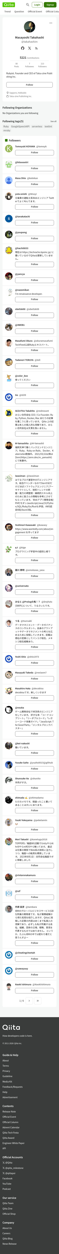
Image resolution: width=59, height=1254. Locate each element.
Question (19, 11)
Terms (6, 1065)
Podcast (7, 1188)
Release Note (9, 1111)
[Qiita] (9, 4)
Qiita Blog (8, 1238)
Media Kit (7, 1081)
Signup (50, 4)
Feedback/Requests (13, 1086)
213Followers (42, 65)
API (4, 1148)
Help (5, 1092)
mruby (6, 130)
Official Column (10, 1122)
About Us (7, 1228)
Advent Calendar (11, 1127)
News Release (10, 1243)
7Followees (29, 65)
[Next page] (29, 1000)
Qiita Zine (7, 1208)
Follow (29, 85)
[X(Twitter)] (29, 48)
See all (53, 121)
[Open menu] (51, 23)
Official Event (35, 11)
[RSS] (36, 48)
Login (37, 4)
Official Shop (9, 1213)
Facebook (7, 1178)
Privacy (6, 1070)
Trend (7, 11)
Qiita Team (8, 1203)
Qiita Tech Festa (11, 1132)
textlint (48, 126)
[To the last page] (37, 1000)
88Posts (16, 65)
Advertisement (10, 1097)
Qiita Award (8, 1137)
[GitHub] (22, 48)
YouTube (7, 1183)
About (6, 1060)
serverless (37, 126)
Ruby (6, 126)
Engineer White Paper (14, 1143)
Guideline (7, 1076)
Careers (6, 1233)
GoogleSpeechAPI (20, 126)
